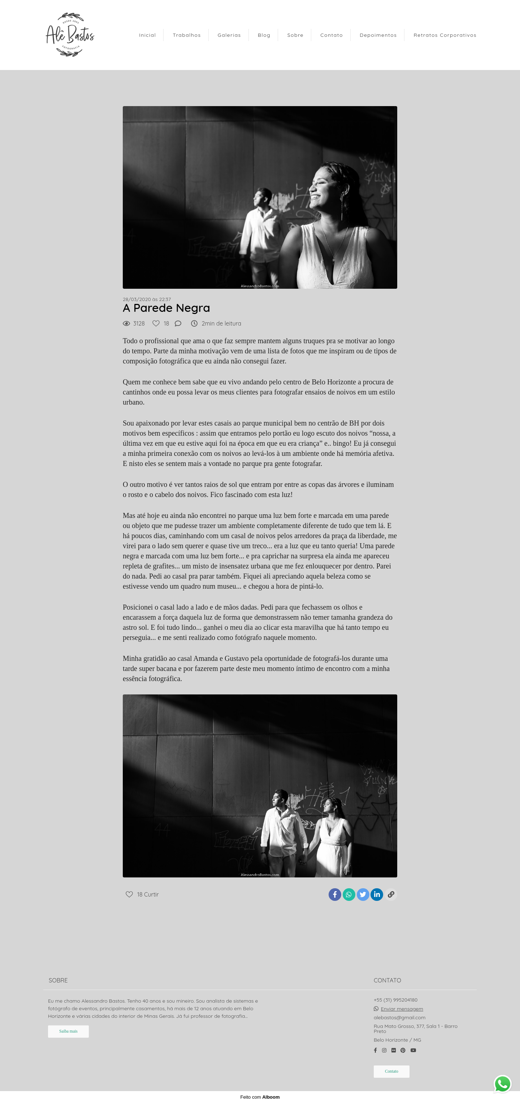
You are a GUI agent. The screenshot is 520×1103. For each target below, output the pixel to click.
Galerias (229, 35)
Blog (264, 35)
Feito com (260, 1097)
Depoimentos (378, 35)
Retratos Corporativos (445, 35)
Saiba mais (68, 1031)
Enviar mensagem (402, 1008)
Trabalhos (187, 35)
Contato (331, 35)
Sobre (295, 35)
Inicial (147, 35)
